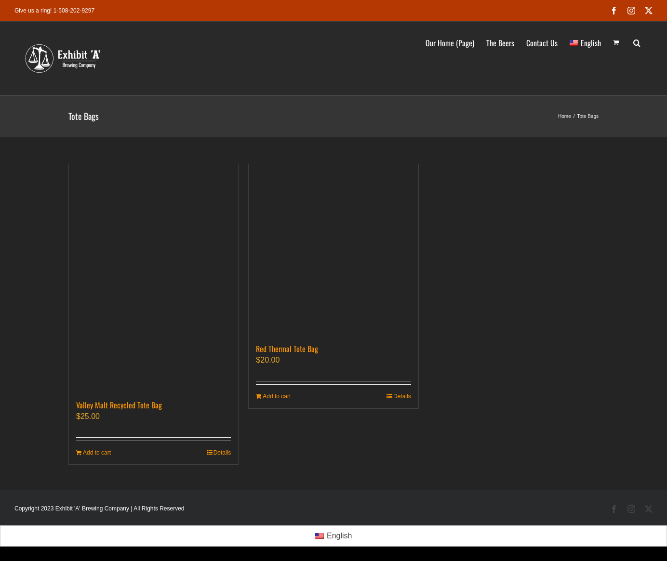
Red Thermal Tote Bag (287, 348)
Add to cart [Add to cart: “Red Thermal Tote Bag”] (277, 396)
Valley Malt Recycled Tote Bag (119, 405)
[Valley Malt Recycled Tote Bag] (153, 277)
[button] (636, 42)
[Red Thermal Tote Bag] (333, 248)
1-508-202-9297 (73, 10)
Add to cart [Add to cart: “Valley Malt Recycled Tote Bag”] (97, 452)
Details (222, 452)
